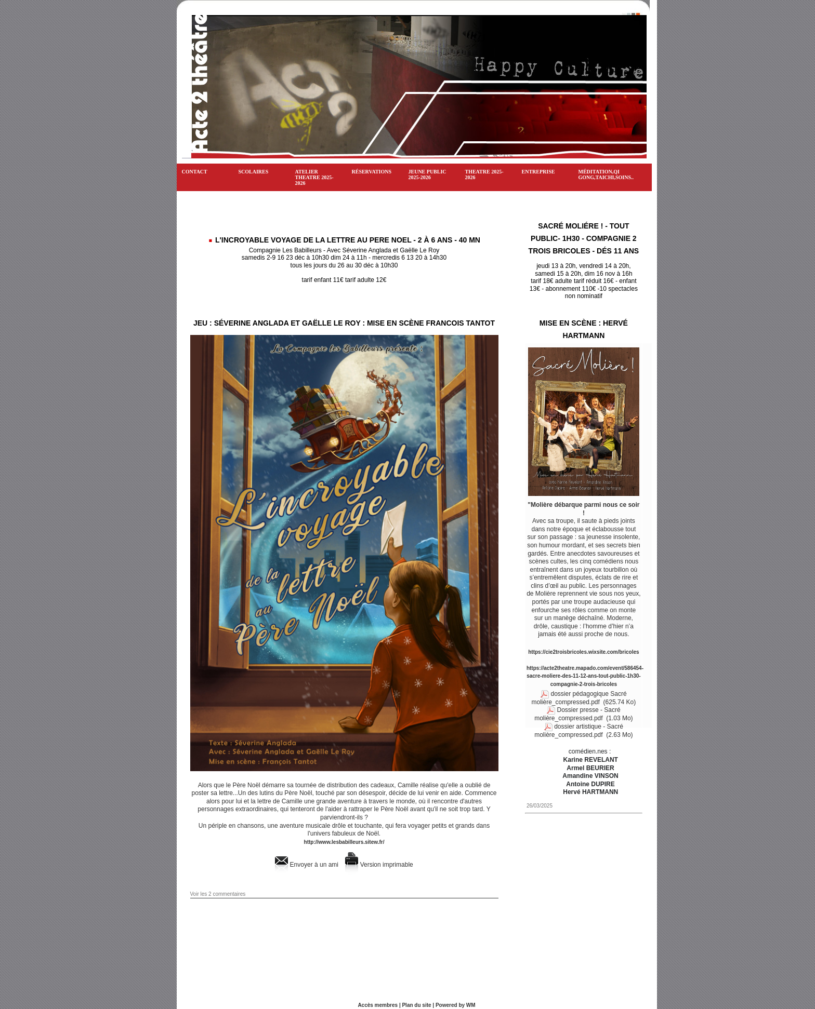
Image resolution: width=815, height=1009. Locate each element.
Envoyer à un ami (306, 864)
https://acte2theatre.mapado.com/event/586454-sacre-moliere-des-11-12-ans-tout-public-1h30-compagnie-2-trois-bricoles (585, 676)
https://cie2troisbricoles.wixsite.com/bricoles (583, 652)
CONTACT (194, 171)
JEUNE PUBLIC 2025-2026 (427, 174)
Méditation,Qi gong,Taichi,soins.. (606, 174)
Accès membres (378, 1005)
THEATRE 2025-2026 (484, 174)
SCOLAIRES (254, 171)
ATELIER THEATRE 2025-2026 (314, 177)
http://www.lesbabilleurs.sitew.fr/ (344, 842)
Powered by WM (456, 1005)
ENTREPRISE (538, 171)
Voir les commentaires (218, 894)
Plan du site (416, 1005)
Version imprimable (379, 864)
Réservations (372, 171)
